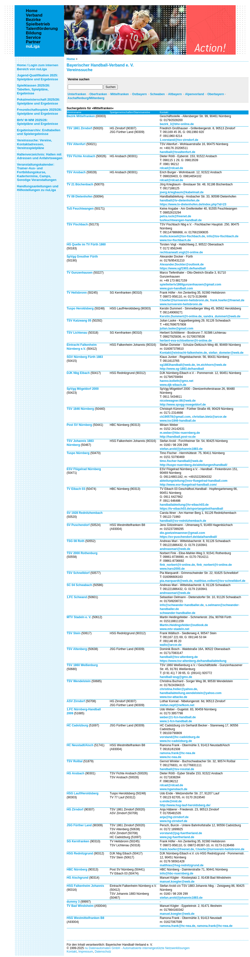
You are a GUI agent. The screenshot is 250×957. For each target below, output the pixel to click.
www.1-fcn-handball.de (176, 721)
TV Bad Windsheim (80, 906)
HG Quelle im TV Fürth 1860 (86, 244)
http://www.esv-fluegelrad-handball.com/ (188, 484)
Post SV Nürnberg (79, 425)
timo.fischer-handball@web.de (181, 461)
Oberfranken (98, 94)
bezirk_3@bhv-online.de (177, 124)
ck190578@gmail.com (175, 416)
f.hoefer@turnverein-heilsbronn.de (184, 300)
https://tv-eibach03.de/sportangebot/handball (191, 508)
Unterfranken (77, 94)
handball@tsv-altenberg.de (179, 657)
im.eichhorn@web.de (211, 365)
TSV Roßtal (75, 761)
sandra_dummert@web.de (221, 316)
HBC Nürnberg (77, 869)
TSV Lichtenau (77, 332)
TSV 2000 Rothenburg (82, 553)
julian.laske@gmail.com (176, 328)
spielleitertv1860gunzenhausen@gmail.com (190, 284)
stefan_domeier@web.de (226, 352)
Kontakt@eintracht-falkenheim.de (183, 352)
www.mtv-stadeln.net (174, 629)
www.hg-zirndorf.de (173, 821)
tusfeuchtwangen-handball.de (181, 220)
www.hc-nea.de (170, 757)
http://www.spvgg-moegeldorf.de (183, 404)
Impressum (85, 951)
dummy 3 (73, 901)
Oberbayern (215, 94)
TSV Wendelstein (79, 681)
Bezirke (33, 20)
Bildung (34, 33)
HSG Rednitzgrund (80, 853)
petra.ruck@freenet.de (175, 216)
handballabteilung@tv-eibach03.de (184, 504)
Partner (33, 42)
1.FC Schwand (77, 597)
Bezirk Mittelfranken (81, 116)
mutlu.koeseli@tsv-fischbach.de (182, 236)
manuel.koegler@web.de (177, 881)
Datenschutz (103, 951)
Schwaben (157, 94)
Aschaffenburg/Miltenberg (86, 98)
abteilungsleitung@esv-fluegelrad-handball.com (193, 480)
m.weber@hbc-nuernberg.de (180, 433)
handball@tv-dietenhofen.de (180, 200)
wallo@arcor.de (171, 645)
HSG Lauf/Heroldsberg (83, 793)
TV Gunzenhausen (80, 272)
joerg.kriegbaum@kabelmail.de (182, 192)
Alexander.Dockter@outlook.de (182, 264)
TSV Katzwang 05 (79, 320)
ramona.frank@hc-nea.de (177, 753)
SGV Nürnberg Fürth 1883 (85, 357)
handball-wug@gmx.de (176, 677)
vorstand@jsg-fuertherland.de (181, 833)
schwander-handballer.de (177, 613)
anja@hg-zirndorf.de (174, 817)
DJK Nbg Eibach (78, 373)
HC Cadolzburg (77, 725)
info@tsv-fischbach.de (222, 236)
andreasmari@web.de (175, 549)
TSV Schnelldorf (78, 573)
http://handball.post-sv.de (178, 436)
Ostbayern (139, 94)
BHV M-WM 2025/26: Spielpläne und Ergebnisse (37, 122)
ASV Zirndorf (76, 701)
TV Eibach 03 (76, 489)
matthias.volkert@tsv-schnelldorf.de (219, 581)
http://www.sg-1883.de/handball (182, 368)
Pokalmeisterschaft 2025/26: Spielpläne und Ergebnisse (38, 101)
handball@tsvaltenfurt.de (177, 152)
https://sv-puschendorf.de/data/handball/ (188, 537)
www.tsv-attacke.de (173, 697)
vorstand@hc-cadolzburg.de (180, 737)
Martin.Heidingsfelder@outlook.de (184, 625)
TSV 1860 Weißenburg (82, 665)
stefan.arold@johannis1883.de (181, 449)
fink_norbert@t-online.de (177, 564)
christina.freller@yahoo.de (178, 689)
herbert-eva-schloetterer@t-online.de (186, 340)
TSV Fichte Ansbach (81, 156)
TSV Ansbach (76, 172)
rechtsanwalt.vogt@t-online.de (181, 252)
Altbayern (175, 94)
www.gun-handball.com (176, 288)
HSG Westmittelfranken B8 (85, 918)
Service (33, 37)
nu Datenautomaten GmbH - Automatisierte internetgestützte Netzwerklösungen (137, 948)
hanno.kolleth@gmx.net (176, 381)
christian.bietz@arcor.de (209, 416)
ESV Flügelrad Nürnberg (84, 469)
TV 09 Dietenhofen (80, 196)
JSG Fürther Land (79, 825)
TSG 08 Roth (76, 541)
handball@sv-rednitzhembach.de (183, 520)
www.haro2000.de (172, 568)
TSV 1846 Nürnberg (80, 409)
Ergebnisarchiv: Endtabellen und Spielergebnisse (39, 132)
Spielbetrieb (38, 24)
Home (71, 59)
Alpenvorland (194, 94)
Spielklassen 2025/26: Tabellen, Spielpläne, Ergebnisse (33, 89)
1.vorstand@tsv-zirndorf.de (179, 140)
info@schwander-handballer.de (182, 605)
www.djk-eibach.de (173, 385)
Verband (34, 15)
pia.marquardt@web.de (176, 581)
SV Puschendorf (78, 525)
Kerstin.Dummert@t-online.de (181, 316)
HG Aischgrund (78, 877)
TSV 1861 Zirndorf (79, 128)
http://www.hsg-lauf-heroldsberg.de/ (185, 805)
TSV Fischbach (77, 224)
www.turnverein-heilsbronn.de (181, 304)
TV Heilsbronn (77, 292)
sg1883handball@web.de (177, 365)
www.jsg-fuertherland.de (177, 837)
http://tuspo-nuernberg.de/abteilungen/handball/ (193, 465)
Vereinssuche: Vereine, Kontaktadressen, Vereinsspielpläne (34, 144)
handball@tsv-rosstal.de (177, 769)
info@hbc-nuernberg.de (176, 873)
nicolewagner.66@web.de (178, 400)
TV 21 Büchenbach (80, 184)
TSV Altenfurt (76, 144)
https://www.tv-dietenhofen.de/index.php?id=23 (193, 204)
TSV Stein (74, 633)
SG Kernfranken (78, 841)
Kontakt (72, 951)
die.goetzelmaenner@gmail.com (182, 533)
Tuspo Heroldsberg (80, 308)
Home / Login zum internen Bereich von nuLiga (37, 67)
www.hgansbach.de (173, 789)
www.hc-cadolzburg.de (176, 741)
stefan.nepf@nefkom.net (177, 705)
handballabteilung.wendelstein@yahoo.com (191, 693)
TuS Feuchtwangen (80, 208)
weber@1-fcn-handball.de (178, 717)
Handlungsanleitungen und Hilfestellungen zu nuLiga (38, 188)
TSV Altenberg (77, 649)
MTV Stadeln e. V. (79, 617)
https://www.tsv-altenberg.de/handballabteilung (193, 661)
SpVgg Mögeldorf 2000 (83, 389)
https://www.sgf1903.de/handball (183, 268)
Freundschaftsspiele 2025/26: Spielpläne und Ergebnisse (39, 111)
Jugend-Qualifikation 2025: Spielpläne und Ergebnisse (37, 77)
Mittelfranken (119, 94)
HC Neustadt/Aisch (80, 745)
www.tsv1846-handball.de (178, 420)
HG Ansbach (76, 773)
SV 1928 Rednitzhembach (85, 513)
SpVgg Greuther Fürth (82, 256)
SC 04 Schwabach (79, 585)
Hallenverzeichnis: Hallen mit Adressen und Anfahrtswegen (40, 156)
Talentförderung (42, 28)
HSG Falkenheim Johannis (85, 886)
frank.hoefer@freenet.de (227, 300)
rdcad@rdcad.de (171, 168)
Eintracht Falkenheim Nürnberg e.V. (82, 346)
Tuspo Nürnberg (78, 453)
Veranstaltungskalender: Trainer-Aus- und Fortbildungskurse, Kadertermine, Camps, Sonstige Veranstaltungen (37, 172)
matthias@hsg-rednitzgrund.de (182, 865)
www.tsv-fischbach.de (175, 240)
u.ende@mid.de (171, 801)
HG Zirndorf (75, 809)
